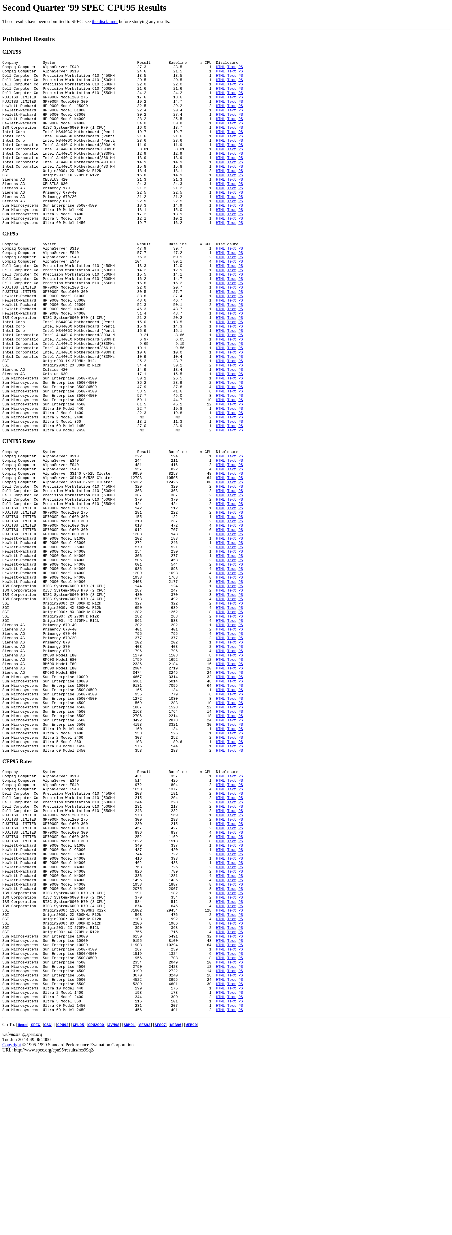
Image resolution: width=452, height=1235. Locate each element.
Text (231, 68)
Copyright (11, 1224)
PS (240, 68)
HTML (220, 68)
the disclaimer (105, 21)
